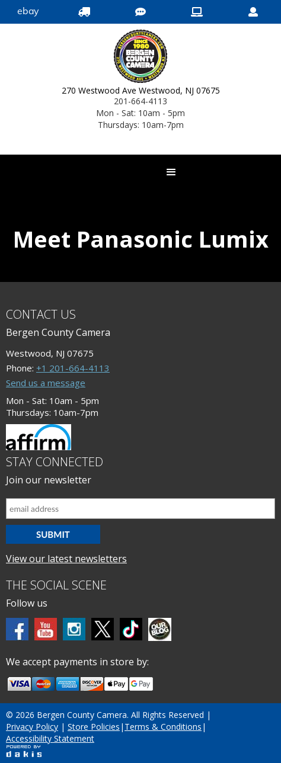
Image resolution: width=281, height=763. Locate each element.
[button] (171, 172)
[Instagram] (74, 629)
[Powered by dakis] (23, 751)
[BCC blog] (159, 629)
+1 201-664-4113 (73, 368)
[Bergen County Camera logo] (141, 58)
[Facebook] (17, 629)
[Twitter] (102, 629)
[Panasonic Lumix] (140, 276)
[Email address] (140, 508)
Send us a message (45, 383)
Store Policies (94, 726)
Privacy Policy (32, 726)
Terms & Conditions (163, 726)
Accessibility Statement (50, 738)
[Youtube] (45, 629)
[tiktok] (131, 629)
